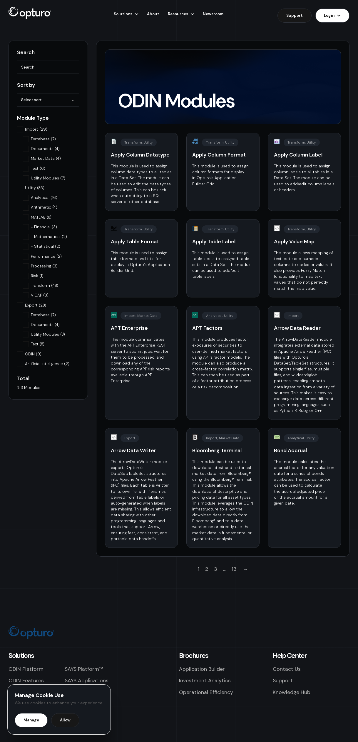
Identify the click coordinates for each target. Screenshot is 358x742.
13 (234, 568)
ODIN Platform (26, 669)
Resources (178, 13)
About (153, 13)
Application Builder (202, 669)
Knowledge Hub (291, 692)
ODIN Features (26, 680)
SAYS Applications (86, 680)
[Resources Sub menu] (192, 14)
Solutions (123, 13)
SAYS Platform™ (84, 669)
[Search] (48, 67)
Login (329, 15)
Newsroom (213, 13)
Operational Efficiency (206, 692)
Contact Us (287, 669)
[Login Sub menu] (339, 15)
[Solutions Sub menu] (136, 14)
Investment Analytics (205, 680)
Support (294, 15)
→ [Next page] (245, 568)
